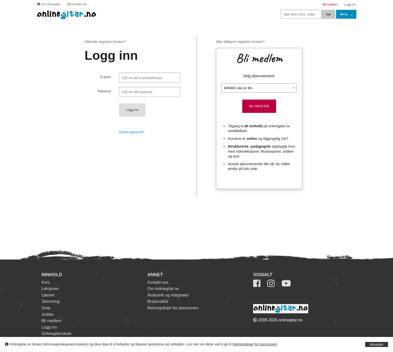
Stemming (51, 301)
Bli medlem (51, 321)
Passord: (104, 91)
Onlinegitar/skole (56, 333)
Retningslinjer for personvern (254, 344)
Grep (46, 308)
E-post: (105, 77)
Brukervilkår (157, 301)
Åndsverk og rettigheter (168, 295)
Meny (344, 14)
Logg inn (49, 327)
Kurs (46, 282)
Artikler (48, 314)
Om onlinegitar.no (163, 288)
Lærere (48, 295)
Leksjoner (50, 288)
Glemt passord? (131, 132)
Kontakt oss (157, 282)
